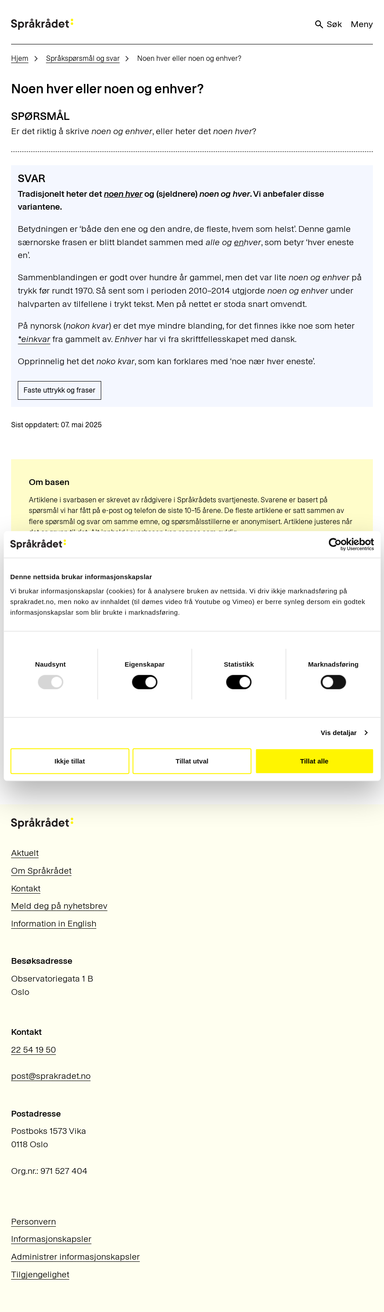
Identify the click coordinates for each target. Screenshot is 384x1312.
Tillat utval (192, 760)
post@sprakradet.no (51, 1075)
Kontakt (25, 888)
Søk (328, 24)
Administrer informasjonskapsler (75, 1256)
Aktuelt (25, 852)
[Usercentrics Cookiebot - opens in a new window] (335, 544)
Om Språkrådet (41, 870)
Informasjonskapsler (51, 1238)
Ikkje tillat (70, 760)
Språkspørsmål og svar (83, 58)
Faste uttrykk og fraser (59, 390)
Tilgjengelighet (40, 1274)
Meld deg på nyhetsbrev (59, 905)
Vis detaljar (339, 732)
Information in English (53, 923)
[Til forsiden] (42, 24)
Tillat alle (314, 760)
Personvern (33, 1221)
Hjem (19, 58)
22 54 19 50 (33, 1049)
